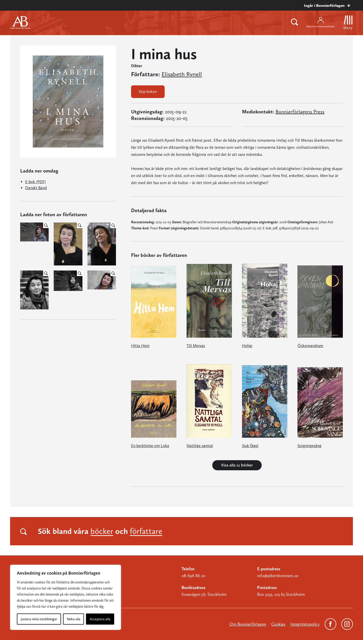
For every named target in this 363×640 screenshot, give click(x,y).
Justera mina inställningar (39, 619)
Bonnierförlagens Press (300, 112)
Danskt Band (36, 187)
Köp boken (148, 91)
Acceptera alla (100, 619)
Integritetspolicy (305, 624)
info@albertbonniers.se (277, 575)
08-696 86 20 (193, 575)
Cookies (278, 624)
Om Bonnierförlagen (247, 624)
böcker (101, 531)
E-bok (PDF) (35, 181)
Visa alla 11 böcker (237, 465)
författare (146, 531)
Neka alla (73, 619)
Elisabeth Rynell (182, 74)
